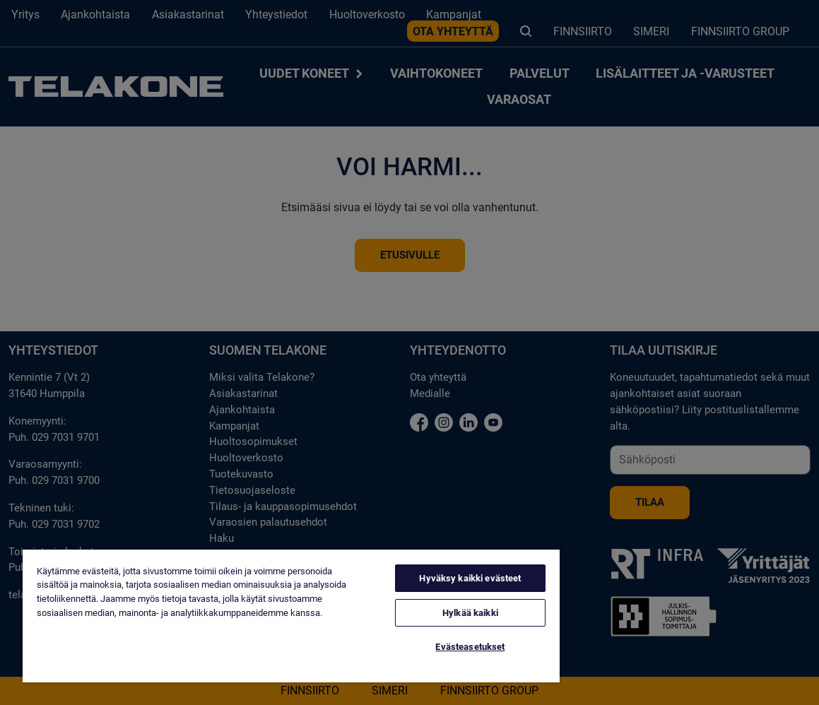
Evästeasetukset (470, 646)
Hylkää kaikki (470, 613)
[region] (291, 616)
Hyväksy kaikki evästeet (470, 578)
